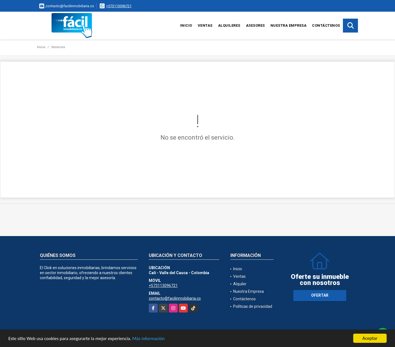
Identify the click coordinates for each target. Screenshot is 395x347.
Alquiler (240, 284)
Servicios (58, 47)
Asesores (255, 25)
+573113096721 (118, 6)
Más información (148, 339)
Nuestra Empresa (288, 25)
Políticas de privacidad (252, 306)
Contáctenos (326, 25)
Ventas (205, 25)
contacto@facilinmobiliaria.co (175, 298)
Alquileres (229, 25)
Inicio (186, 25)
